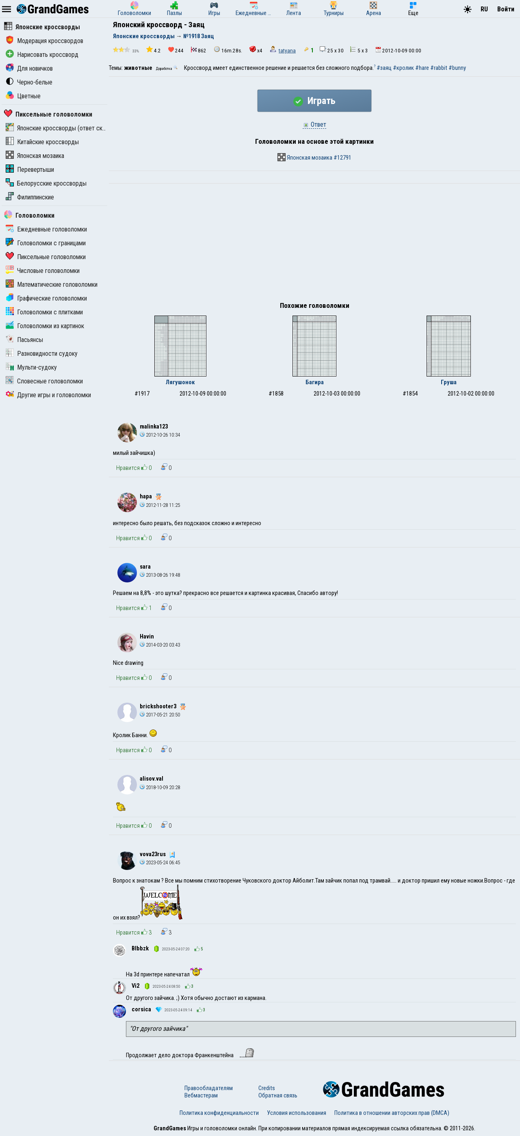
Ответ (314, 124)
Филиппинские (30, 197)
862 (198, 50)
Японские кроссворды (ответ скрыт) (60, 128)
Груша (449, 382)
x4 (255, 50)
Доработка (167, 69)
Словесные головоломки (44, 381)
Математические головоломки (52, 284)
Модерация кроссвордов (44, 41)
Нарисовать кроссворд (42, 54)
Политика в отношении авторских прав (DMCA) (391, 1113)
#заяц (384, 67)
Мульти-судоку (31, 367)
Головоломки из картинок (45, 326)
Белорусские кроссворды (46, 183)
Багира (315, 382)
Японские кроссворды (42, 27)
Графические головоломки (46, 298)
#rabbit (438, 67)
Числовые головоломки (43, 271)
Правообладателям (208, 1088)
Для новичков (29, 68)
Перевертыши (30, 169)
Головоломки (29, 215)
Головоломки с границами (46, 243)
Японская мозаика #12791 (314, 157)
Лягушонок (180, 382)
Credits (266, 1088)
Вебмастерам (201, 1095)
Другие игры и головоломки (48, 395)
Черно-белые (29, 82)
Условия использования (296, 1113)
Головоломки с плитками (44, 312)
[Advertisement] (314, 244)
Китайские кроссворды (42, 142)
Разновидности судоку (42, 353)
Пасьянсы (24, 340)
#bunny (457, 67)
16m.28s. (228, 50)
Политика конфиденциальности (219, 1113)
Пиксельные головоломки (48, 114)
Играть (314, 100)
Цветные (23, 96)
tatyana (287, 51)
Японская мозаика (35, 156)
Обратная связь (277, 1095)
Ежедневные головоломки (46, 229)
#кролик (403, 67)
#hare (422, 67)
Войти (505, 9)
